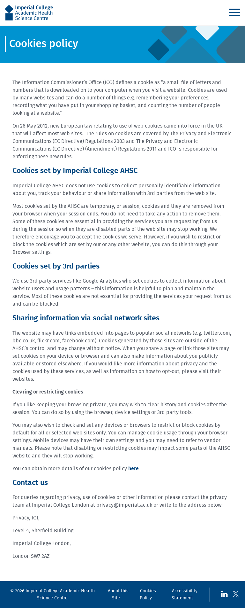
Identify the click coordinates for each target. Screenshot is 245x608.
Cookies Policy (148, 594)
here (133, 468)
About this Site (118, 594)
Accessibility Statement (184, 594)
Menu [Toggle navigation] (234, 12)
